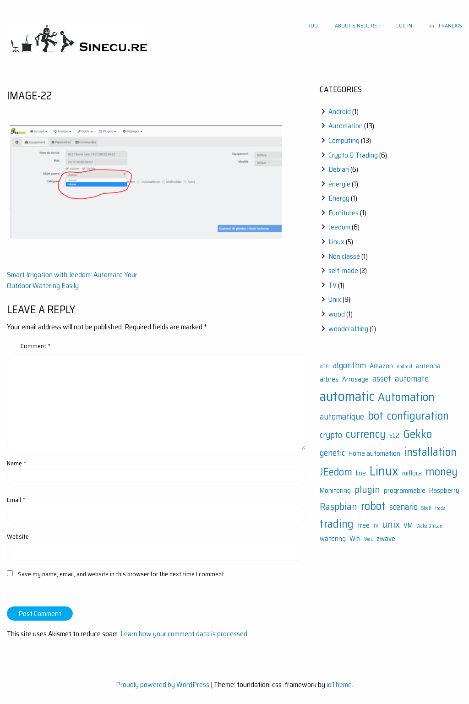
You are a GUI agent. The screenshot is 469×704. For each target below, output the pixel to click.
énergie (339, 184)
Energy (338, 198)
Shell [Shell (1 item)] (426, 508)
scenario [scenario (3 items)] (403, 506)
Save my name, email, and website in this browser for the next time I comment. (121, 574)
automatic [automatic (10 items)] (347, 396)
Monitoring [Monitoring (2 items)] (335, 490)
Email (16, 500)
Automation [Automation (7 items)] (406, 396)
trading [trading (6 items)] (337, 524)
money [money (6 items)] (441, 471)
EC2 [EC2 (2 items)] (394, 435)
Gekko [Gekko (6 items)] (417, 434)
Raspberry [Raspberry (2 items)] (444, 490)
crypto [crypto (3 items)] (331, 435)
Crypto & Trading (353, 155)
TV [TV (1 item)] (375, 526)
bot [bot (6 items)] (375, 416)
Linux (336, 241)
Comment (36, 346)
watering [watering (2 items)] (333, 538)
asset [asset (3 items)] (381, 378)
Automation (345, 125)
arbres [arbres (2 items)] (329, 379)
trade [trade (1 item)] (440, 508)
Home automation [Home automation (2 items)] (374, 453)
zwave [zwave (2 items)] (385, 538)
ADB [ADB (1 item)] (324, 367)
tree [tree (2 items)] (363, 525)
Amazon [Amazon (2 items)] (381, 365)
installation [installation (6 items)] (430, 452)
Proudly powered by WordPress (162, 684)
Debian (338, 169)
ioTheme (339, 684)
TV (332, 285)
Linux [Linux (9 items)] (384, 471)
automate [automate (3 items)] (412, 378)
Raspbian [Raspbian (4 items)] (338, 506)
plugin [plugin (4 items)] (367, 489)
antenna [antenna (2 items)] (428, 365)
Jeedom (339, 227)
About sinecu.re (356, 25)
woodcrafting (348, 328)
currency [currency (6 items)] (366, 434)
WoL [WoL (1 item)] (368, 539)
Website (18, 536)
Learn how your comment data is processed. (184, 633)
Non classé (344, 256)
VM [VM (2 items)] (408, 525)
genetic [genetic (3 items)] (332, 452)
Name (17, 463)
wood (336, 314)
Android (339, 111)
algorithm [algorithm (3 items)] (349, 365)
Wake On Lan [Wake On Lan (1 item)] (429, 526)
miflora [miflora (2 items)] (412, 473)
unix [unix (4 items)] (391, 524)
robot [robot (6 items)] (373, 506)
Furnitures (343, 212)
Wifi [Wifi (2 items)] (354, 538)
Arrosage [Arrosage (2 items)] (355, 379)
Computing (344, 140)
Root (313, 25)
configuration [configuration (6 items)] (418, 416)
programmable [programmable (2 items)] (404, 490)
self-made (343, 270)
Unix (334, 299)
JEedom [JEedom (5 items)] (336, 472)
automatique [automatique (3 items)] (342, 416)
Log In (404, 25)
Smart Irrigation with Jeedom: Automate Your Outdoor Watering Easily (72, 280)
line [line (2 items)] (361, 473)
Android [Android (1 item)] (404, 367)
